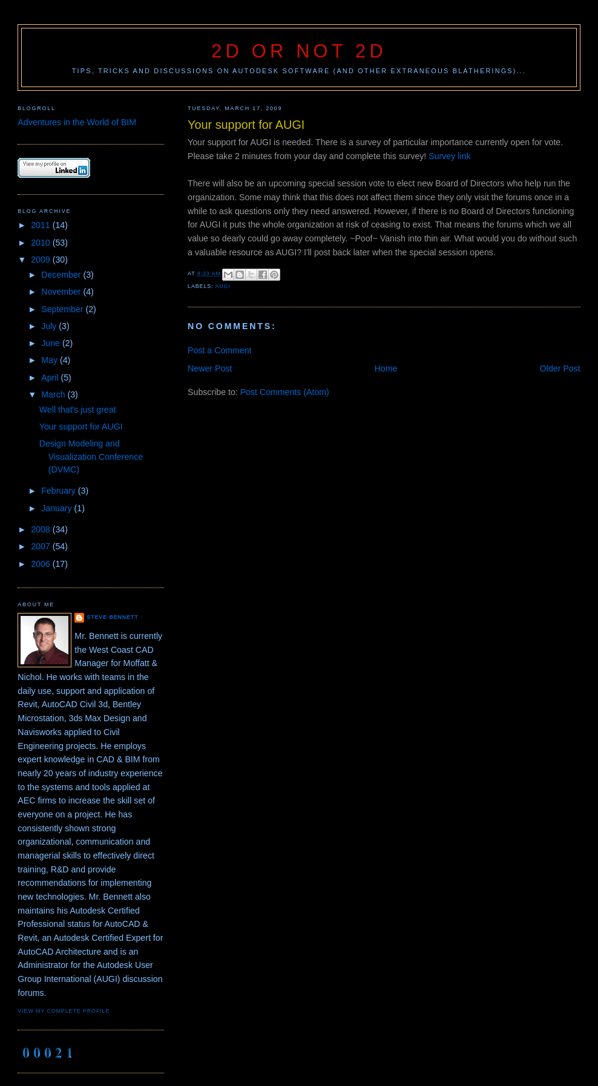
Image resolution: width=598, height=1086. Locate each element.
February (59, 491)
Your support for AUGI (81, 426)
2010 (41, 242)
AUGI (222, 286)
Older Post (560, 368)
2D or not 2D (299, 51)
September (63, 309)
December (62, 275)
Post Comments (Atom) (284, 392)
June (51, 343)
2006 (41, 564)
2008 (41, 529)
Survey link (449, 156)
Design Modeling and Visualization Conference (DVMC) (91, 456)
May (50, 360)
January (57, 508)
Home (386, 368)
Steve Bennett (112, 617)
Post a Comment (219, 350)
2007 (41, 546)
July (50, 326)
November (62, 291)
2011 (41, 225)
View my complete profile (64, 1011)
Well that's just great (77, 409)
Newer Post (210, 368)
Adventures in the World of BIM (77, 122)
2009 (41, 259)
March (54, 394)
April (51, 377)
